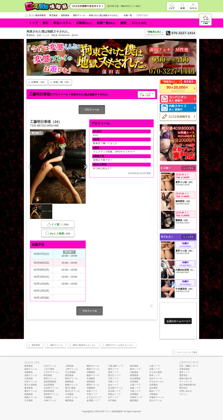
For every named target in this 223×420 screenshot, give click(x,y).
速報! (123, 23)
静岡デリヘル (93, 385)
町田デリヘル (50, 378)
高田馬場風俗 (50, 381)
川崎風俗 (153, 394)
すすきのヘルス (156, 381)
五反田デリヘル (51, 388)
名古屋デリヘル (115, 388)
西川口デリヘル (72, 391)
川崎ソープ (113, 381)
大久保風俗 (70, 372)
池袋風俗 (28, 372)
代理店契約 (184, 369)
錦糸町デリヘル (51, 394)
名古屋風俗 (135, 378)
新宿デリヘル (30, 369)
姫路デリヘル (93, 375)
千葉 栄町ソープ (115, 366)
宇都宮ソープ (136, 397)
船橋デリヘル (71, 385)
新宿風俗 (28, 366)
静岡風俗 (134, 375)
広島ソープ (154, 369)
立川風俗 (28, 400)
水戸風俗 (112, 400)
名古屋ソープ (114, 391)
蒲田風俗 (36, 345)
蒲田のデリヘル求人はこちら (119, 345)
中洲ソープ (92, 394)
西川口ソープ (114, 375)
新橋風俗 (28, 394)
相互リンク (184, 372)
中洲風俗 (91, 378)
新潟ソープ (135, 369)
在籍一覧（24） (62, 82)
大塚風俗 (48, 397)
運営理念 (183, 375)
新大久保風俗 (30, 385)
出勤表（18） (38, 82)
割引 (46, 23)
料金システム (62, 23)
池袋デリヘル (30, 375)
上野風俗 (69, 366)
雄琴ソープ (113, 369)
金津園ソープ (93, 400)
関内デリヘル (71, 378)
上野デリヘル (71, 369)
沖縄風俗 (91, 372)
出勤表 (84, 23)
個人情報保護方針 (187, 385)
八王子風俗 (49, 369)
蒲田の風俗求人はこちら (84, 345)
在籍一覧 (106, 23)
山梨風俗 (153, 385)
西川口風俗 (70, 388)
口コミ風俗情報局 (114, 411)
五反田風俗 (49, 385)
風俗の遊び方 (185, 378)
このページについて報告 (184, 352)
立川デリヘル (50, 366)
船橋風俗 (69, 381)
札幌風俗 (91, 388)
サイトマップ (185, 381)
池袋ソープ (135, 388)
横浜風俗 (134, 400)
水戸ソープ (113, 397)
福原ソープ (113, 372)
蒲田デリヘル (56, 345)
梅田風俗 (69, 400)
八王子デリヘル (51, 372)
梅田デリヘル (93, 369)
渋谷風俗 (28, 378)
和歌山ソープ (114, 394)
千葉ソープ (135, 391)
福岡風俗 (91, 381)
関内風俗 (69, 375)
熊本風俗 (134, 366)
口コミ (139, 23)
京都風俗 (134, 394)
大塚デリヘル (50, 400)
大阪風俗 (134, 372)
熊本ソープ (154, 375)
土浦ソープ (135, 385)
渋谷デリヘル (30, 381)
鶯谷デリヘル (30, 391)
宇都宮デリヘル (156, 397)
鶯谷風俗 (28, 388)
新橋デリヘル (30, 397)
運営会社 (183, 388)
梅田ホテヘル (93, 366)
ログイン (183, 394)
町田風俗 (48, 375)
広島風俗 (134, 381)
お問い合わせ (185, 391)
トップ (33, 23)
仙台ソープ (113, 385)
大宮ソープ (113, 378)
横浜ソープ (154, 391)
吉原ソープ (92, 391)
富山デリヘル (155, 400)
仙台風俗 (153, 388)
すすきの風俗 (155, 372)
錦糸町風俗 (49, 391)
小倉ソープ (154, 366)
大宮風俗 (69, 394)
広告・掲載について (188, 366)
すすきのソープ (94, 397)
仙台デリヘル (155, 378)
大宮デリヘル (71, 397)
